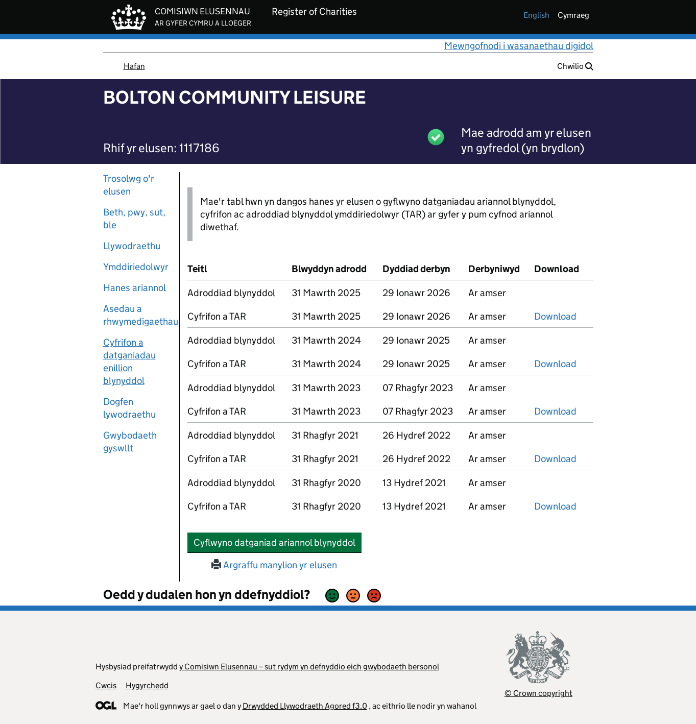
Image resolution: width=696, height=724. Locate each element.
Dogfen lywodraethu (129, 408)
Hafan (134, 66)
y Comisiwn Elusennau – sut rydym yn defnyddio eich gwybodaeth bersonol (309, 666)
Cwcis (105, 685)
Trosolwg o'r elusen (128, 185)
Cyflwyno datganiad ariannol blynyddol (278, 542)
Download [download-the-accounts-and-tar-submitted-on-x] (555, 316)
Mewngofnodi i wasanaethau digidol (518, 46)
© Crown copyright (538, 693)
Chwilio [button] (575, 66)
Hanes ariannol (134, 288)
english (536, 15)
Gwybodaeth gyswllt (130, 441)
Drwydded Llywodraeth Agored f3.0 (305, 706)
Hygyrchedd (147, 685)
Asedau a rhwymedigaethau (137, 315)
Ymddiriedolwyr (136, 267)
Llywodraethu (131, 246)
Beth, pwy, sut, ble (134, 218)
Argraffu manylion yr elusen (274, 565)
